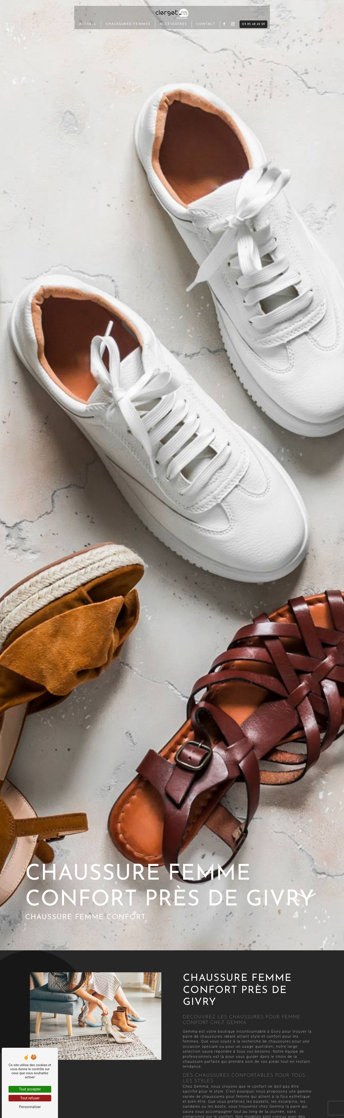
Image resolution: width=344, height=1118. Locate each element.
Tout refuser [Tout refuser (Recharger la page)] (30, 1098)
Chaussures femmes (128, 24)
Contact (205, 24)
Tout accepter (30, 1089)
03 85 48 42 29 (253, 24)
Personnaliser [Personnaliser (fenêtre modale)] (30, 1107)
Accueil (87, 24)
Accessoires (173, 24)
